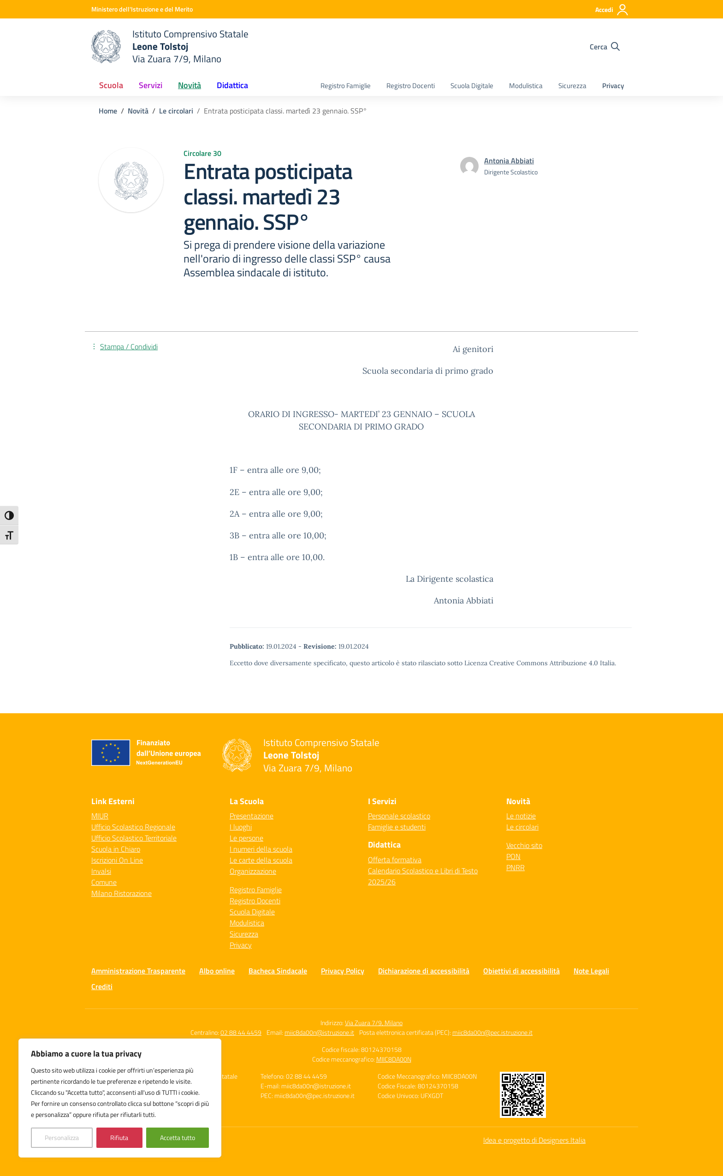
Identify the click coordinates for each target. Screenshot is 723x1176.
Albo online (217, 970)
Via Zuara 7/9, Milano (374, 1022)
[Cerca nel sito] (604, 47)
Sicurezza (572, 85)
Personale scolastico (399, 815)
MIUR (99, 815)
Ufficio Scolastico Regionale (133, 826)
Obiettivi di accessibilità (521, 970)
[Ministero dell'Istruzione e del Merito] (142, 9)
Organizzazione (253, 871)
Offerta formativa (394, 859)
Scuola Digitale (471, 85)
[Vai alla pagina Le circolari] (176, 110)
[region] (119, 1098)
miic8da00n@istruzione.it (319, 1032)
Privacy (613, 85)
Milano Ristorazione (121, 893)
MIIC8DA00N (393, 1059)
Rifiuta (119, 1137)
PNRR (515, 867)
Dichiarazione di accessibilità (423, 970)
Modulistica (526, 85)
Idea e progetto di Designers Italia (534, 1140)
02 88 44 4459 (240, 1032)
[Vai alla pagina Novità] (138, 110)
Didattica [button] (232, 85)
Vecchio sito (524, 845)
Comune (104, 882)
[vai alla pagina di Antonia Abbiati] (509, 160)
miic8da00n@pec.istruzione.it (492, 1032)
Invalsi (101, 871)
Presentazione (251, 815)
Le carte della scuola (261, 860)
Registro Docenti (410, 85)
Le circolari (522, 826)
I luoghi (241, 826)
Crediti (102, 986)
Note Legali (591, 970)
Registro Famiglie (345, 85)
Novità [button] (189, 85)
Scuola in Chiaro (115, 848)
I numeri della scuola (261, 848)
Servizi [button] (150, 85)
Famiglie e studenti (397, 826)
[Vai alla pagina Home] (108, 110)
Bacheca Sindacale (278, 970)
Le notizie (521, 815)
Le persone (246, 837)
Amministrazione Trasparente (138, 970)
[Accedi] (612, 9)
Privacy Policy (342, 970)
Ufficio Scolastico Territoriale (134, 837)
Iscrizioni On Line (117, 860)
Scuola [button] (111, 85)
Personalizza (62, 1137)
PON (513, 856)
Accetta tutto (177, 1137)
